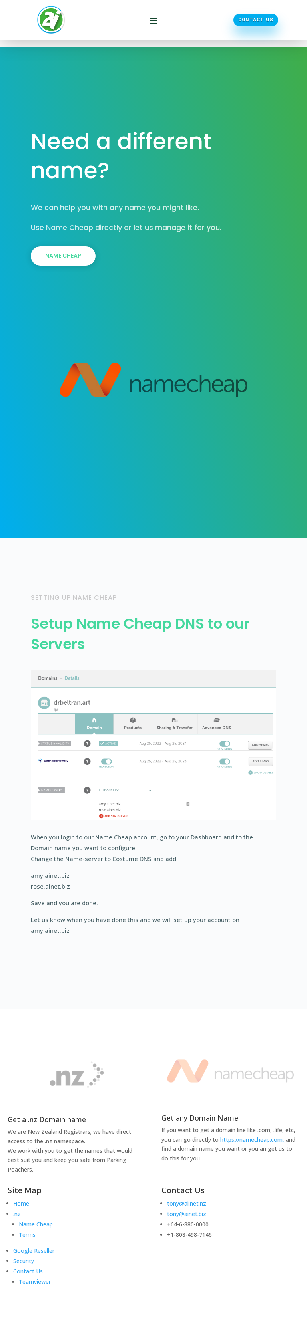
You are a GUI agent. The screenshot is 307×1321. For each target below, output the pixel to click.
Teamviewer (35, 1281)
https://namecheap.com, (252, 1139)
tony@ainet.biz (186, 1214)
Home (21, 1203)
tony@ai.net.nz (186, 1203)
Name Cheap (63, 256)
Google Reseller (33, 1250)
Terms (27, 1234)
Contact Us (255, 19)
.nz (17, 1214)
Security (23, 1261)
